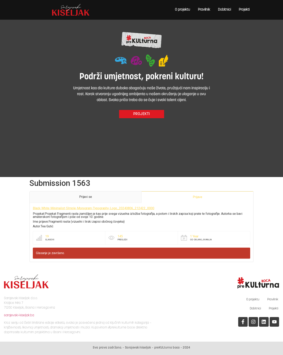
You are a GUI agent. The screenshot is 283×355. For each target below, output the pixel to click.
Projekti (244, 10)
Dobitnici (224, 10)
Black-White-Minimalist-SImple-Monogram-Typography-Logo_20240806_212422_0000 (93, 208)
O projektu (182, 10)
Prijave (197, 197)
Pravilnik (204, 10)
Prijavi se (85, 197)
